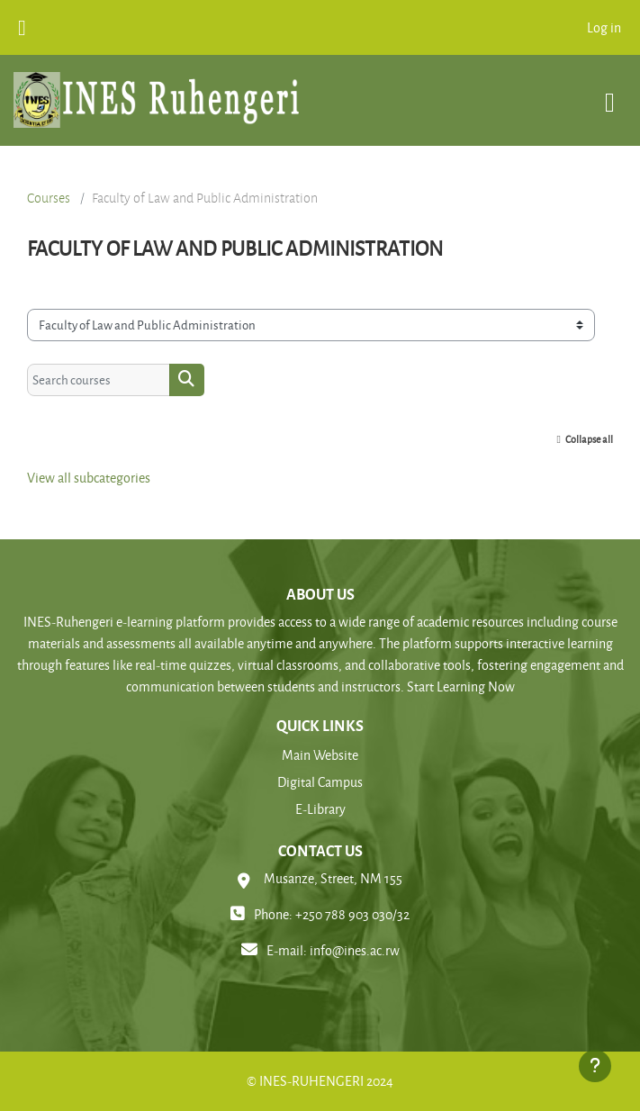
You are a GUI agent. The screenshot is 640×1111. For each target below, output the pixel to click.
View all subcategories (88, 477)
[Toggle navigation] (609, 93)
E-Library (320, 808)
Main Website (320, 754)
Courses (48, 198)
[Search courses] (98, 380)
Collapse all (589, 439)
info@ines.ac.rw (355, 950)
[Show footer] (595, 1066)
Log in (604, 27)
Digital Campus (320, 781)
